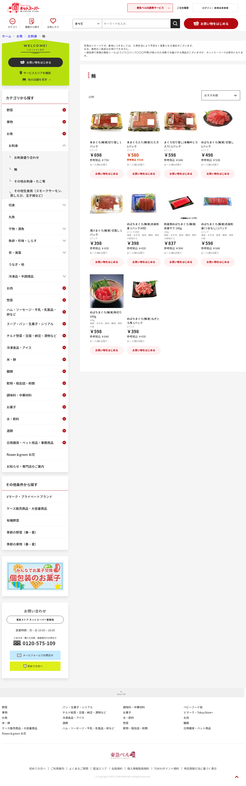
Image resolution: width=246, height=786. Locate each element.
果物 (4, 712)
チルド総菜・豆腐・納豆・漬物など (84, 712)
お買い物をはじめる (215, 23)
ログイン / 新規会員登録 (215, 7)
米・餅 (6, 723)
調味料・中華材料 (134, 707)
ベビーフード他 (193, 707)
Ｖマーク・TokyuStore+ (198, 712)
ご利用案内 (57, 768)
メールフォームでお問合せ (38, 655)
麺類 (186, 723)
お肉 (186, 718)
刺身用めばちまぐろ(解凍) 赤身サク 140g (180, 226)
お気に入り (53, 26)
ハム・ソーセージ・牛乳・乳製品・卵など (88, 728)
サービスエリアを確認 (37, 73)
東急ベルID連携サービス (150, 8)
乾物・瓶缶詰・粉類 (135, 728)
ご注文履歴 (183, 7)
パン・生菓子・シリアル (77, 707)
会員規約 (116, 768)
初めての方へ (35, 666)
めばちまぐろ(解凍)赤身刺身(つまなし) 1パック (217, 226)
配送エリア (100, 768)
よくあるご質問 (78, 768)
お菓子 (127, 712)
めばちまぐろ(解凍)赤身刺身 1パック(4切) (143, 226)
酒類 (65, 723)
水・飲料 (128, 718)
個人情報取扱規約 (138, 768)
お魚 (4, 718)
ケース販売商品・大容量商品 (19, 728)
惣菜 (125, 723)
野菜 (4, 707)
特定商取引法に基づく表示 (200, 768)
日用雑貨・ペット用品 (197, 728)
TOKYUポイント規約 (166, 768)
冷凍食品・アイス (73, 718)
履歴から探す (32, 26)
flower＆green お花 (14, 733)
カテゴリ (12, 26)
